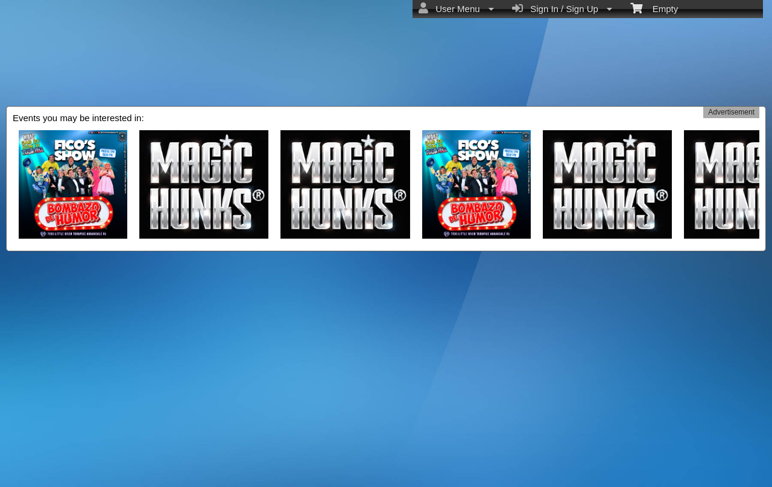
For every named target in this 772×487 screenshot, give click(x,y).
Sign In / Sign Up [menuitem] (562, 8)
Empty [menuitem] (654, 8)
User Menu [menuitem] (456, 8)
